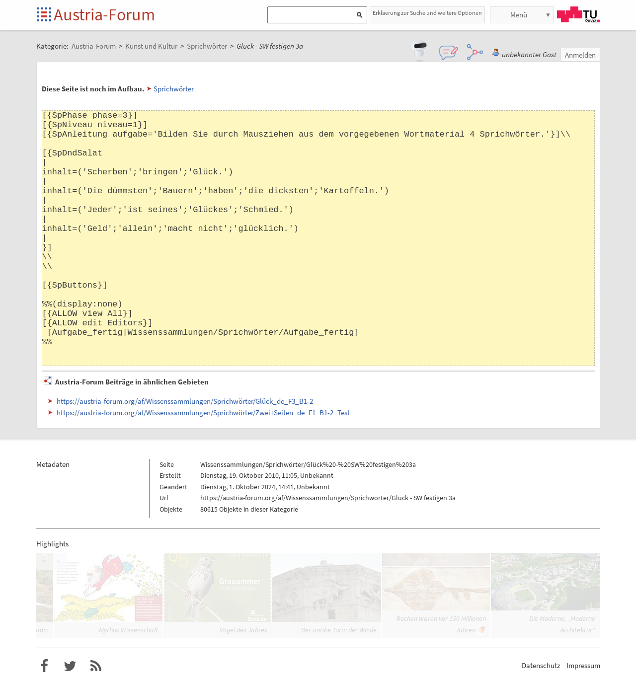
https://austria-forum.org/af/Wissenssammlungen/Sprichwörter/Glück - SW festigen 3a (328, 497)
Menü (518, 14)
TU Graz (578, 14)
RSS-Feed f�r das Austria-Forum (96, 666)
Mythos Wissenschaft (128, 629)
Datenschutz (541, 665)
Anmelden (580, 55)
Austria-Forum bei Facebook (44, 666)
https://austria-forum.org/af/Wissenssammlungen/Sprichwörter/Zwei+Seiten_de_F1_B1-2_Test (203, 412)
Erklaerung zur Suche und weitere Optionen (427, 12)
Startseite (45, 15)
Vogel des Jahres (243, 629)
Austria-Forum (104, 14)
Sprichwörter (174, 88)
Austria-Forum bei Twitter (70, 666)
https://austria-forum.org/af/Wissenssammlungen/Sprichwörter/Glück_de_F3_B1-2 (185, 401)
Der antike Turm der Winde (339, 629)
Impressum (583, 665)
